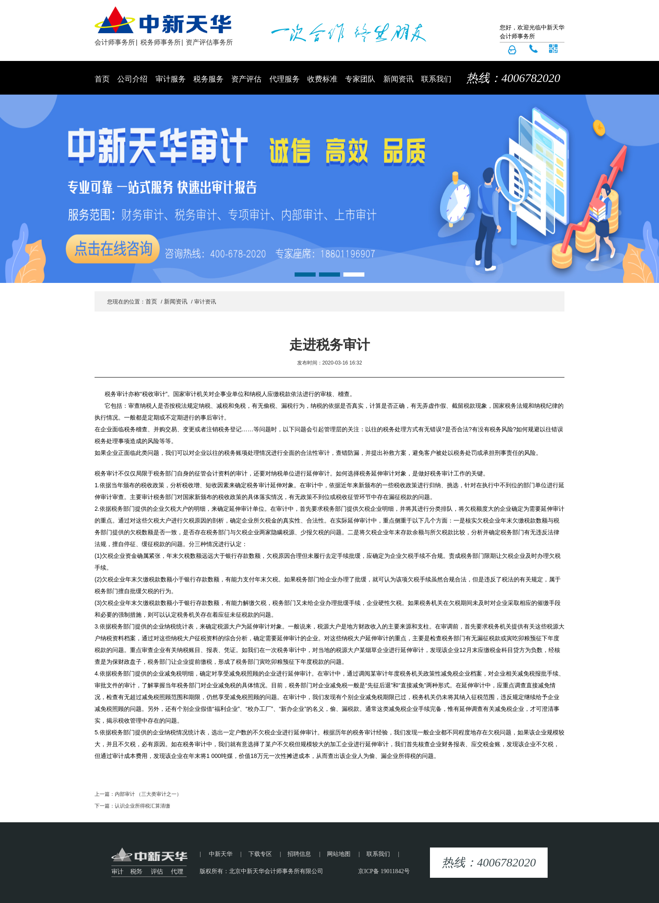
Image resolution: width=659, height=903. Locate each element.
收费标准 (322, 79)
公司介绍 (132, 79)
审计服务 (171, 79)
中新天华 (220, 854)
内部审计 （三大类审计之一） (148, 794)
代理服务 (284, 79)
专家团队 (360, 79)
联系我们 (436, 79)
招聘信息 (299, 854)
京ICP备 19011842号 (384, 871)
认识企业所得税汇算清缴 (142, 806)
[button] (305, 274)
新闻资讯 (398, 79)
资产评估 (246, 79)
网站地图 (339, 854)
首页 (102, 79)
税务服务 (208, 79)
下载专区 (260, 854)
